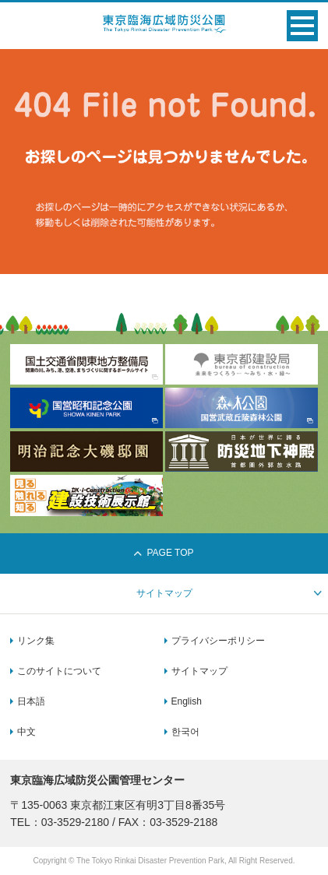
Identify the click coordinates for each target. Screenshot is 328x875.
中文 (26, 731)
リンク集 (36, 640)
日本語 (31, 701)
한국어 (185, 731)
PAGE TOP (163, 552)
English (186, 701)
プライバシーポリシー (218, 640)
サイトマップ (199, 671)
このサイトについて (59, 671)
